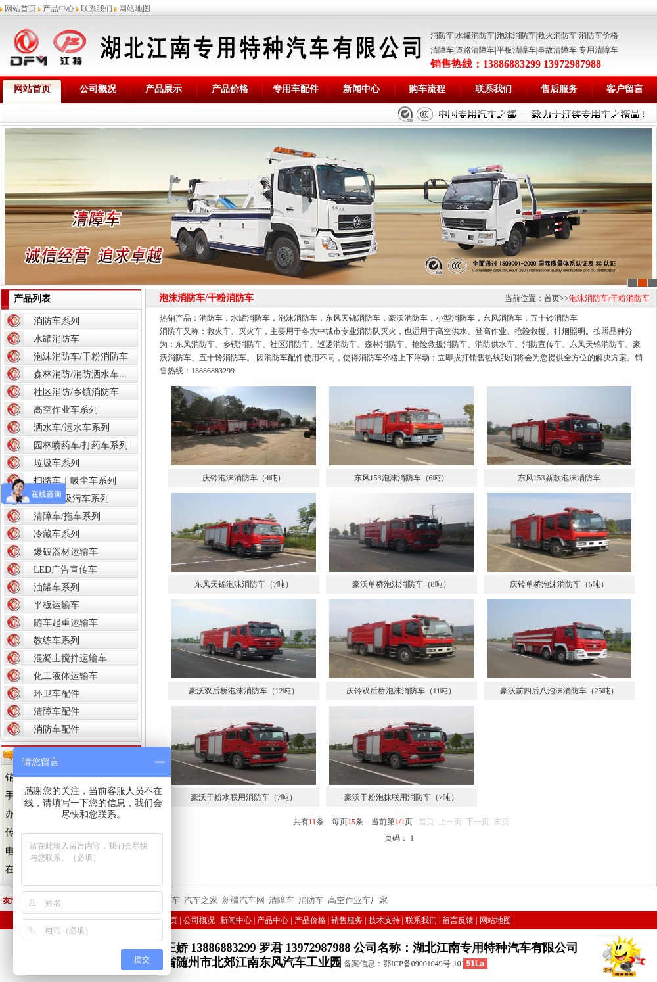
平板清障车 (516, 50)
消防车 (442, 35)
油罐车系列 (56, 587)
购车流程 (427, 89)
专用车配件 (296, 89)
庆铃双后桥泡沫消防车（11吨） (401, 690)
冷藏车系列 (56, 534)
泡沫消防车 (516, 35)
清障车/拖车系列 (67, 516)
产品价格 (230, 89)
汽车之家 (201, 900)
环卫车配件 (56, 694)
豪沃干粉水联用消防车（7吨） (244, 797)
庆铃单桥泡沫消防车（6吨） (559, 584)
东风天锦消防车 (352, 318)
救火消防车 (557, 35)
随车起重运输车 (66, 623)
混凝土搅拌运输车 (70, 658)
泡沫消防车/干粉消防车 (81, 357)
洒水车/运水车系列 (72, 428)
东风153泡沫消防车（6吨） (401, 477)
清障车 (442, 50)
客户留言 (624, 89)
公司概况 (97, 89)
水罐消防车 (475, 35)
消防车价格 (598, 35)
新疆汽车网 (243, 900)
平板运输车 (56, 605)
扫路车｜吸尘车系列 (75, 481)
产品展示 (163, 89)
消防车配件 (56, 729)
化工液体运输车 (66, 676)
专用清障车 (598, 50)
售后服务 (559, 89)
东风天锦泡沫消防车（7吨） (243, 584)
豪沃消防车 (408, 318)
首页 (552, 298)
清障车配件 (56, 711)
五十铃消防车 (554, 318)
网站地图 (134, 8)
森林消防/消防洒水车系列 (85, 374)
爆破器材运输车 (66, 552)
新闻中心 (361, 89)
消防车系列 (56, 321)
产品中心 (58, 8)
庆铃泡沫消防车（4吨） (243, 477)
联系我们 (96, 8)
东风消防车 (502, 318)
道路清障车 (475, 50)
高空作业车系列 (66, 410)
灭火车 (250, 331)
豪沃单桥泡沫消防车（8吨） (401, 584)
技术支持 (384, 920)
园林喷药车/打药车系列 (81, 445)
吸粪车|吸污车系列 (71, 498)
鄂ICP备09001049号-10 (422, 963)
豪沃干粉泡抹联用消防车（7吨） (401, 797)
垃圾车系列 (56, 463)
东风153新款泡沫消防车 (559, 477)
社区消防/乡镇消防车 (76, 392)
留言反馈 (458, 920)
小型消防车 (455, 318)
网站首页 (20, 8)
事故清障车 (557, 50)
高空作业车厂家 (358, 900)
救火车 (219, 331)
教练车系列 (56, 640)
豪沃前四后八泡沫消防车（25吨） (559, 690)
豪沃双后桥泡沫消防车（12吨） (244, 690)
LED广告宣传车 (65, 569)
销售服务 (347, 920)
